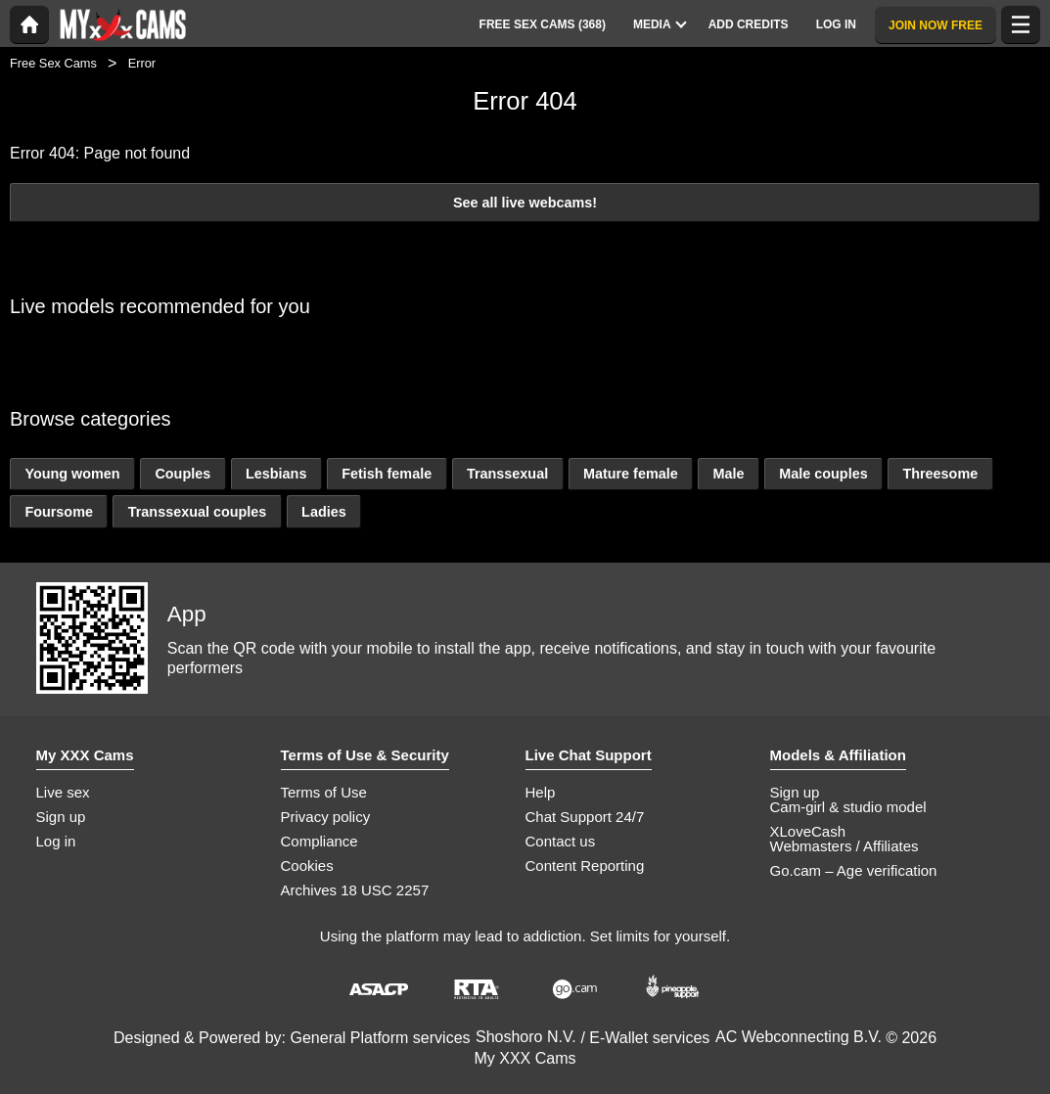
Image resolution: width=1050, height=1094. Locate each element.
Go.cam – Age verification (853, 870)
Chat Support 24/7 (585, 816)
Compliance (319, 841)
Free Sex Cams (53, 63)
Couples (182, 473)
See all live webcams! (525, 202)
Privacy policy (326, 816)
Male (728, 473)
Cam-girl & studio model (848, 806)
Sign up (61, 816)
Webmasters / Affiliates (844, 846)
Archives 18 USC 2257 (355, 890)
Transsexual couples (197, 512)
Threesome (940, 473)
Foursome (58, 512)
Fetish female (387, 473)
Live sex (63, 792)
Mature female (630, 473)
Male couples (823, 473)
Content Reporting (585, 865)
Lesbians (276, 473)
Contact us (560, 841)
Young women (71, 473)
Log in (56, 841)
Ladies (323, 512)
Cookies (307, 865)
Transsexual (507, 473)
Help (540, 792)
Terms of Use (324, 792)
